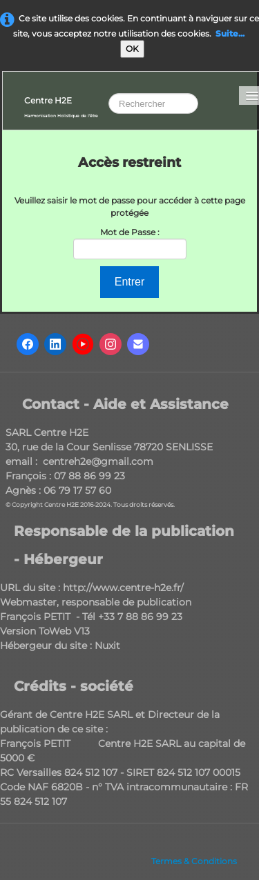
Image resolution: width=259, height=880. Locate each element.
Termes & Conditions (194, 861)
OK (132, 48)
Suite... (229, 33)
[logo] (61, 106)
